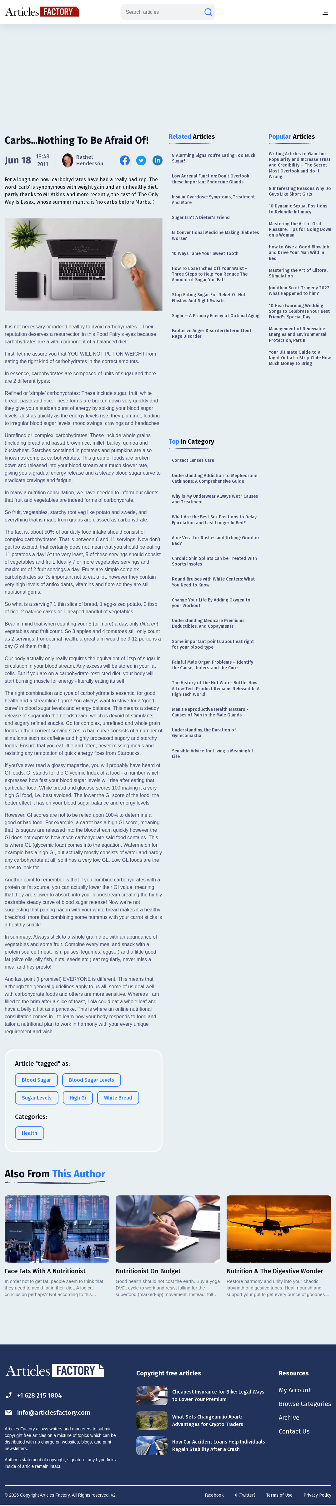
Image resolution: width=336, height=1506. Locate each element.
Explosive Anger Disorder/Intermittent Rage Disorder (211, 333)
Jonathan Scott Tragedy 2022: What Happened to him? (299, 290)
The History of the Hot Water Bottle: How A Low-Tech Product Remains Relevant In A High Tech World (215, 688)
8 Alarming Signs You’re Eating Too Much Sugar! (213, 158)
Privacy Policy (317, 1495)
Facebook (214, 1495)
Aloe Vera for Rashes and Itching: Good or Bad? (215, 540)
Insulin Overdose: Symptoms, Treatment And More (213, 199)
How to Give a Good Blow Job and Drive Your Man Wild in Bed (299, 252)
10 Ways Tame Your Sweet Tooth (205, 253)
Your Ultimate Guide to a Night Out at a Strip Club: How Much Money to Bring (300, 358)
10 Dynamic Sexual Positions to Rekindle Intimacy (298, 208)
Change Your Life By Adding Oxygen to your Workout (211, 602)
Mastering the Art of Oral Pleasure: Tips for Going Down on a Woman (300, 229)
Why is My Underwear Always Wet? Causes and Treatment (215, 499)
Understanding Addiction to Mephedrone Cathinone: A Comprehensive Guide (214, 478)
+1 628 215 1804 (33, 1395)
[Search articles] (208, 12)
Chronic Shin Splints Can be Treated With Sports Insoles (214, 561)
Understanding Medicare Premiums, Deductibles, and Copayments (208, 623)
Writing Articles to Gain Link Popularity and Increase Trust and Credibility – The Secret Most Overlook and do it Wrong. (299, 165)
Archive (289, 1417)
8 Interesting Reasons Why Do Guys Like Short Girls (300, 191)
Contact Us (294, 1431)
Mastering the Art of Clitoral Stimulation (298, 273)
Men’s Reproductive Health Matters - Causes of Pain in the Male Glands (210, 712)
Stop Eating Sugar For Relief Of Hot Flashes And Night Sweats (209, 297)
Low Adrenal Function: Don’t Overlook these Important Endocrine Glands (210, 178)
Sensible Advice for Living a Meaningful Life (212, 753)
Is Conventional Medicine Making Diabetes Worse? (215, 235)
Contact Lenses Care (193, 460)
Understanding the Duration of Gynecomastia (204, 732)
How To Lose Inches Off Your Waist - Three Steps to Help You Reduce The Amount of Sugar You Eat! (210, 274)
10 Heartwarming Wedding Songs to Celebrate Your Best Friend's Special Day (299, 311)
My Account (295, 1390)
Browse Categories (305, 1404)
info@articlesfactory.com (47, 1412)
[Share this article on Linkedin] (158, 160)
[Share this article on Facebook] (125, 160)
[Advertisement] (168, 73)
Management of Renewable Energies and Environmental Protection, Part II (297, 334)
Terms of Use (279, 1495)
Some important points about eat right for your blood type (213, 644)
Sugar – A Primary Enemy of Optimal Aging (215, 315)
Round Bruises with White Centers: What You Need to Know (213, 581)
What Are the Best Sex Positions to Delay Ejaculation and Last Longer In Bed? (214, 519)
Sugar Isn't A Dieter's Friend (201, 217)
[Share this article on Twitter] (141, 160)
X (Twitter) (245, 1495)
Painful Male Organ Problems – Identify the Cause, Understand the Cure (212, 665)
